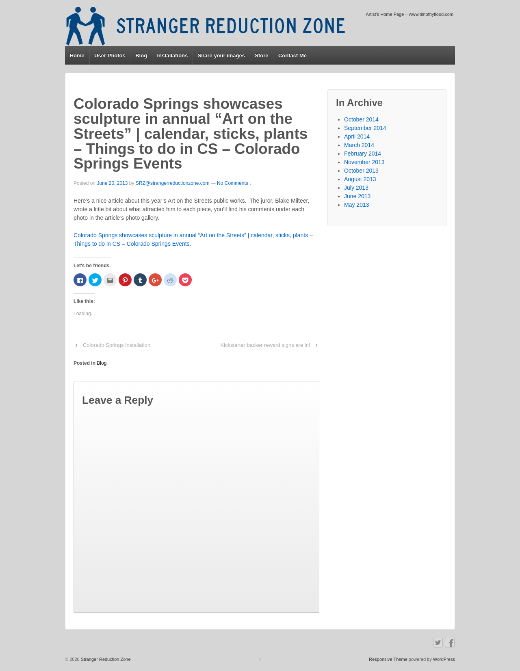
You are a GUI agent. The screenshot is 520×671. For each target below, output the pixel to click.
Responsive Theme (388, 659)
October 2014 (361, 119)
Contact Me (292, 55)
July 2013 (356, 187)
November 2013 (364, 162)
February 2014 (362, 153)
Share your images (221, 55)
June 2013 (357, 196)
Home (77, 55)
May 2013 (356, 204)
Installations (172, 55)
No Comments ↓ (234, 183)
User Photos (110, 55)
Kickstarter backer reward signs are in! (265, 345)
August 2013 (360, 179)
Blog (141, 55)
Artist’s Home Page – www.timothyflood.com (409, 14)
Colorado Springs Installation (116, 345)
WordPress (444, 659)
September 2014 (365, 128)
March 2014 (359, 145)
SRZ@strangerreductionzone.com (173, 183)
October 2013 (361, 170)
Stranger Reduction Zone (105, 659)
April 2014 (357, 136)
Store (261, 55)
